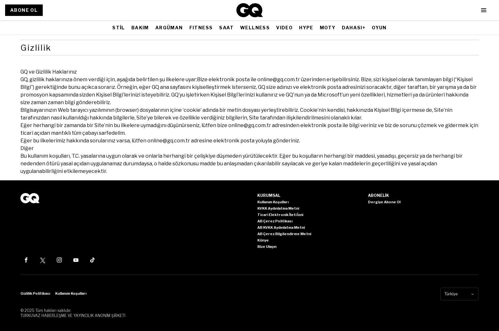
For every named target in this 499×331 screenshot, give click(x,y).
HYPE (306, 27)
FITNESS (201, 27)
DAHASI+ (353, 27)
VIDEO (284, 27)
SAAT (226, 27)
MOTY (328, 27)
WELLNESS (255, 27)
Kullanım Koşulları (70, 293)
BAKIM (140, 27)
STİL (118, 27)
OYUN (379, 27)
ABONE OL (24, 10)
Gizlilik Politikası (35, 293)
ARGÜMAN (169, 27)
